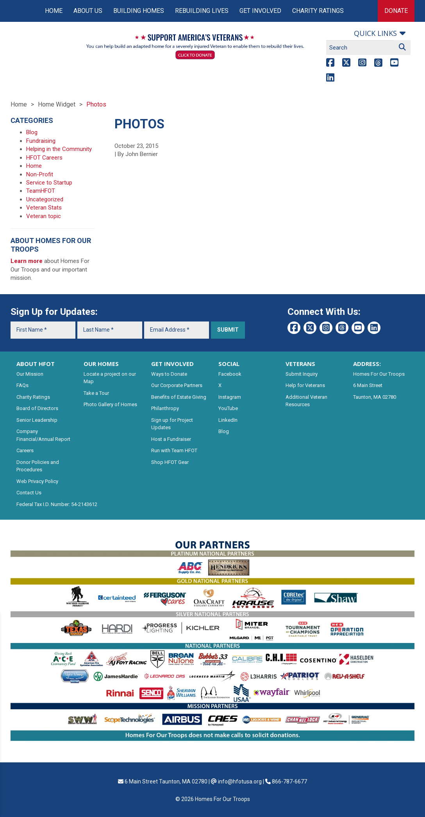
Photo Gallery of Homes (110, 404)
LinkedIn (228, 420)
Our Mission (29, 374)
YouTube (228, 408)
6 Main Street (367, 385)
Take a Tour (96, 393)
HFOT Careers (44, 157)
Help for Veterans (305, 385)
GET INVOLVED (172, 364)
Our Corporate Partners (176, 385)
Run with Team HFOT (174, 450)
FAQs (22, 385)
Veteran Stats (44, 207)
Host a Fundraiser (171, 439)
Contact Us (28, 493)
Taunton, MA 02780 (374, 397)
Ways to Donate (169, 374)
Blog (32, 132)
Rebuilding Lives (202, 10)
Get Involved (260, 10)
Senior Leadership (36, 420)
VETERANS (300, 364)
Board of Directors (37, 408)
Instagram (229, 397)
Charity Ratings (318, 10)
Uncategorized (44, 199)
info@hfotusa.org (240, 781)
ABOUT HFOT (35, 364)
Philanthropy (165, 408)
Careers (25, 450)
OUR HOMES (101, 364)
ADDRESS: (367, 364)
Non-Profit (39, 174)
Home (53, 10)
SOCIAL (228, 364)
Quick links (375, 33)
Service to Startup (49, 182)
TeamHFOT (40, 190)
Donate (396, 10)
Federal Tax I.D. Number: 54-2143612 (56, 504)
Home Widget (56, 104)
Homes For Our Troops (379, 374)
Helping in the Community (59, 149)
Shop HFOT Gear (170, 462)
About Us (87, 10)
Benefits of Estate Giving (178, 397)
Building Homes (138, 10)
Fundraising (40, 140)
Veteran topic (43, 216)
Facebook (229, 374)
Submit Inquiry (302, 374)
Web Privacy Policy (37, 481)
